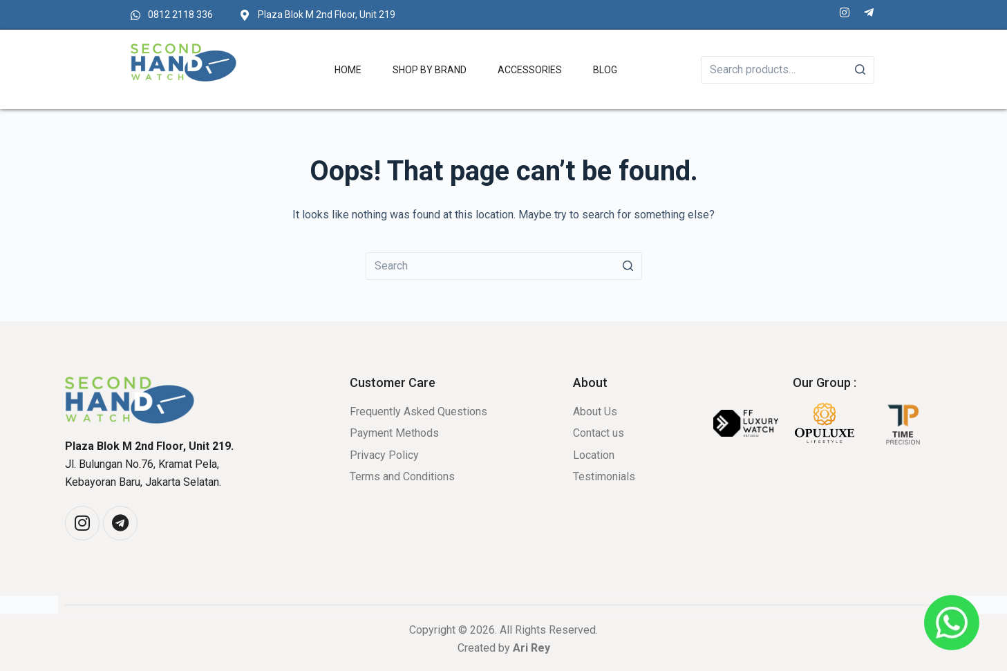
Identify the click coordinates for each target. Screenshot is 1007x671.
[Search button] (628, 266)
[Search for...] (504, 266)
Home (348, 69)
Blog (605, 69)
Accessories (530, 69)
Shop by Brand (430, 69)
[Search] (860, 70)
